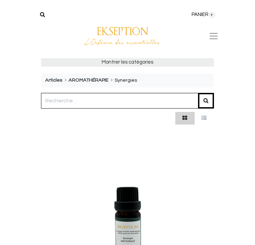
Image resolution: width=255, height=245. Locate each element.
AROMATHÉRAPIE (88, 80)
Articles (53, 80)
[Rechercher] (43, 14)
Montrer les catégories (127, 62)
